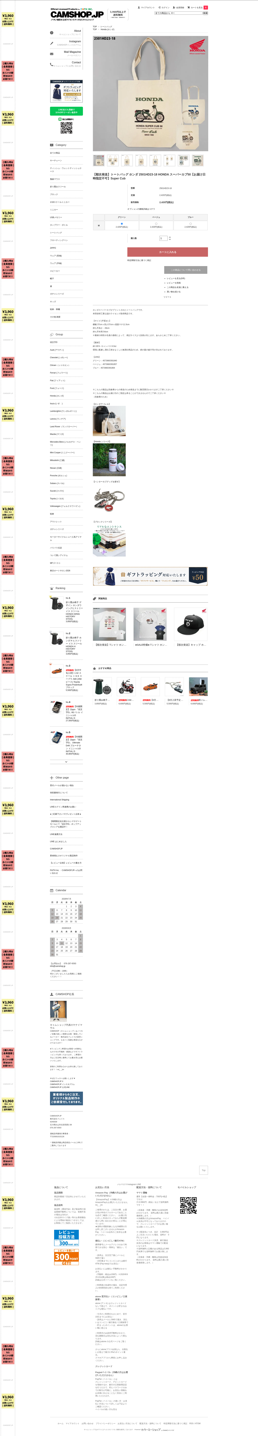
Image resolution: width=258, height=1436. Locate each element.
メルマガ (121, 1184)
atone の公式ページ (109, 1341)
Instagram (131, 1184)
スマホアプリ (101, 1358)
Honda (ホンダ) (107, 29)
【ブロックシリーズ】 (103, 522)
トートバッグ (106, 26)
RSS (191, 1423)
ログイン (165, 7)
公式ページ (106, 1280)
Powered (154, 1429)
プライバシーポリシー (106, 1423)
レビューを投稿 (174, 283)
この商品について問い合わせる (186, 270)
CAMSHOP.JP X (56, 1081)
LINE (139, 1184)
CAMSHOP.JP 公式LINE (60, 1087)
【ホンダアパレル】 (102, 404)
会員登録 (180, 7)
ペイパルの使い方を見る (106, 1409)
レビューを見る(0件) (176, 278)
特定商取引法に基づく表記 (139, 260)
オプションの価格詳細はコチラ (141, 209)
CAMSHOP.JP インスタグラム (62, 1084)
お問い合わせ (87, 1423)
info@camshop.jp (57, 966)
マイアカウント (148, 7)
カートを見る (199, 7)
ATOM (198, 1423)
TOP (95, 26)
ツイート (167, 297)
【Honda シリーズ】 (102, 441)
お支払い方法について (127, 1423)
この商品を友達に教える (178, 287)
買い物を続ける (174, 292)
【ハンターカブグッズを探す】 (106, 482)
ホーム (61, 1423)
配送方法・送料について (150, 1423)
